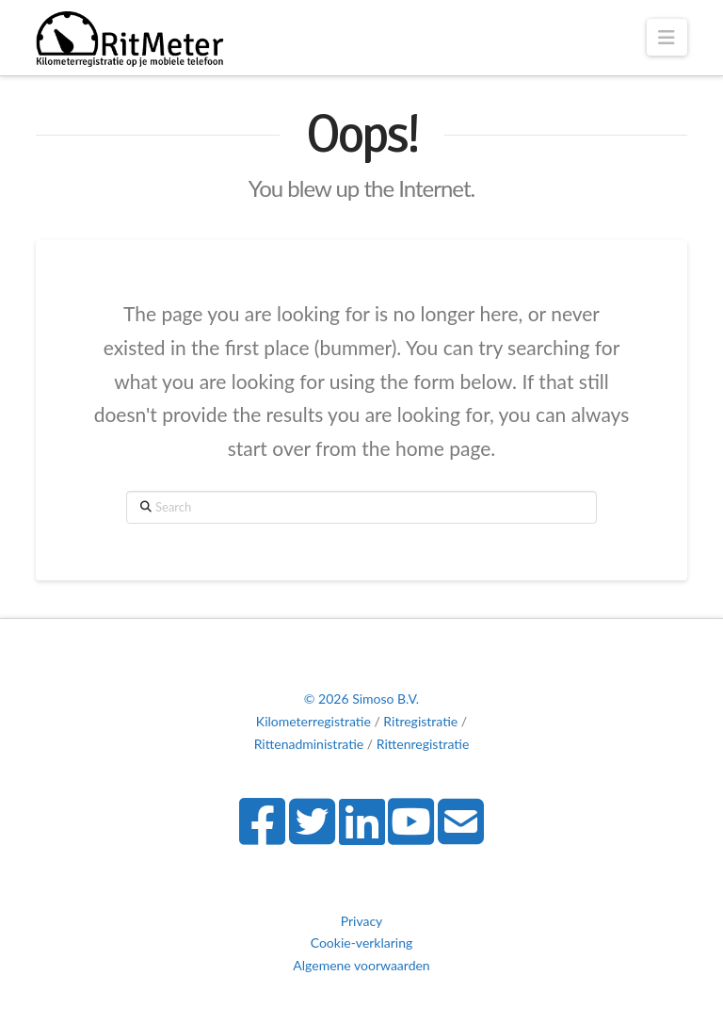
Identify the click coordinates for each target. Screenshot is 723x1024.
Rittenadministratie (309, 744)
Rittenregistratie (423, 744)
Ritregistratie (420, 721)
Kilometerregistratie (313, 721)
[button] (667, 37)
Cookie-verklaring (362, 943)
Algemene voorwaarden (361, 965)
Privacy (362, 921)
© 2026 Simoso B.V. (361, 699)
